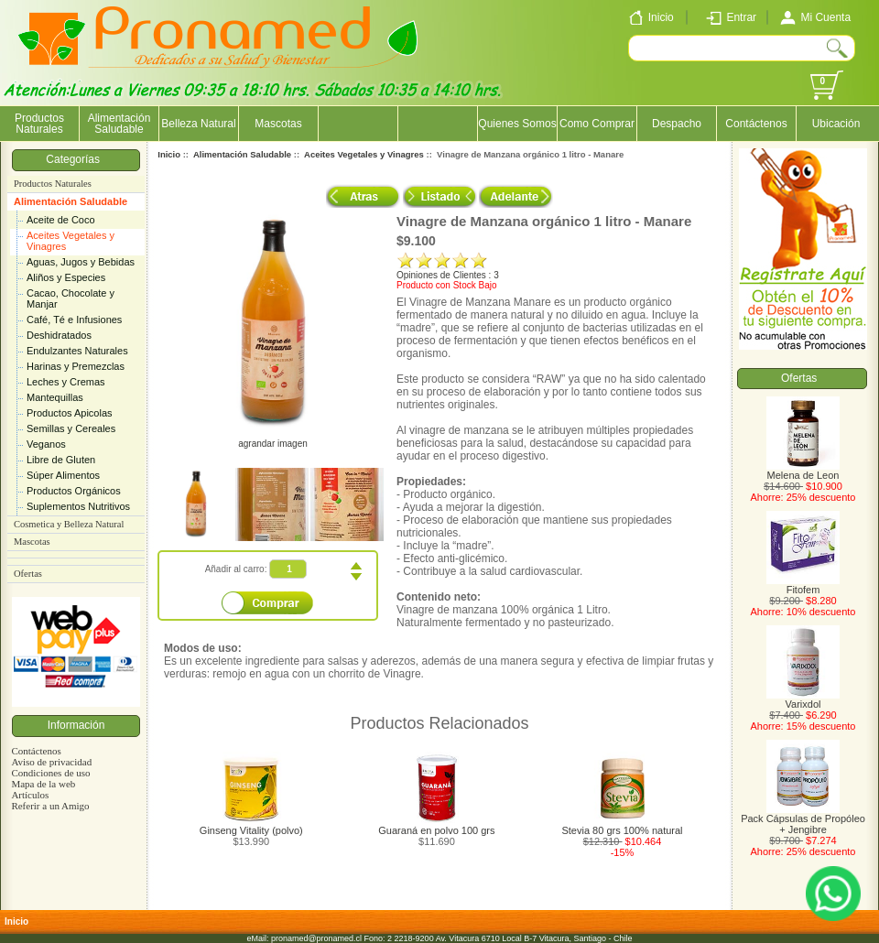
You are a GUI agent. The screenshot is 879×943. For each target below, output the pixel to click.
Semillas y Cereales (71, 428)
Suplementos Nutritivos (78, 506)
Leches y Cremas (66, 381)
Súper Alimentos (63, 475)
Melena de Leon (803, 471)
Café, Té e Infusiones (74, 319)
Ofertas (28, 574)
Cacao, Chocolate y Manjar (70, 298)
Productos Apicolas (70, 412)
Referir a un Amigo (50, 805)
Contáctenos (756, 123)
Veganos (46, 444)
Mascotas (278, 123)
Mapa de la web (43, 783)
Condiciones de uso (50, 772)
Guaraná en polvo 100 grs (436, 830)
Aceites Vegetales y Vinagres (70, 241)
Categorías (75, 159)
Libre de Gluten (61, 459)
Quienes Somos (517, 123)
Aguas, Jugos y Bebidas (81, 261)
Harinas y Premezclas (76, 366)
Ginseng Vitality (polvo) (251, 830)
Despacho (676, 123)
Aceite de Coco (61, 219)
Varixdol (803, 699)
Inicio (168, 154)
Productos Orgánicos (74, 490)
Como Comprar (597, 123)
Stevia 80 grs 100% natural (621, 830)
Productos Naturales (39, 123)
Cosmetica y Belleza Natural (69, 524)
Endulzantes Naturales (77, 350)
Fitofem (803, 585)
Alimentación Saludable (70, 201)
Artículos (30, 794)
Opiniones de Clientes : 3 (447, 275)
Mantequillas (55, 397)
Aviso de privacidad (51, 761)
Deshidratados (59, 335)
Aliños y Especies (66, 277)
